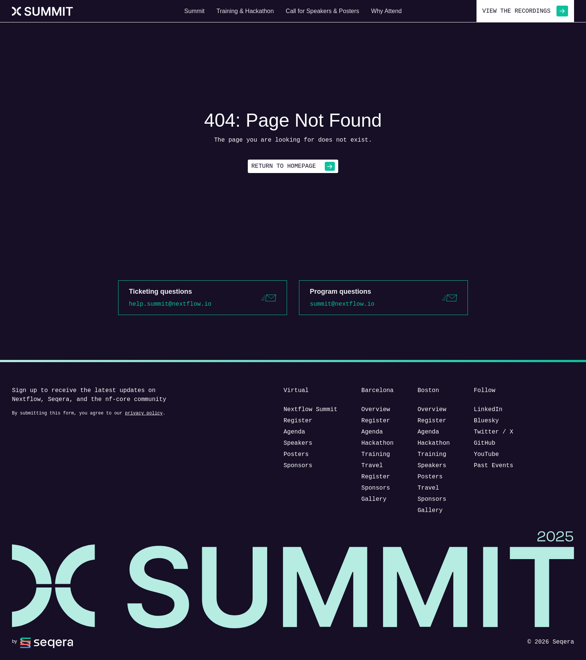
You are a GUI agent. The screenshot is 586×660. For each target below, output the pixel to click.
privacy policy (144, 413)
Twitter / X (493, 432)
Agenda (294, 432)
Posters (296, 454)
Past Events (493, 466)
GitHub (485, 443)
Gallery (373, 499)
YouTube (486, 454)
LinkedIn (488, 409)
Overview (375, 409)
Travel (372, 466)
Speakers (298, 443)
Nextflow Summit (310, 409)
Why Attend (386, 11)
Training (375, 454)
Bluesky (486, 421)
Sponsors (298, 466)
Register (298, 421)
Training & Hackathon (245, 11)
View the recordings (525, 11)
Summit (194, 11)
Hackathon (377, 443)
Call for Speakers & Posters (323, 11)
